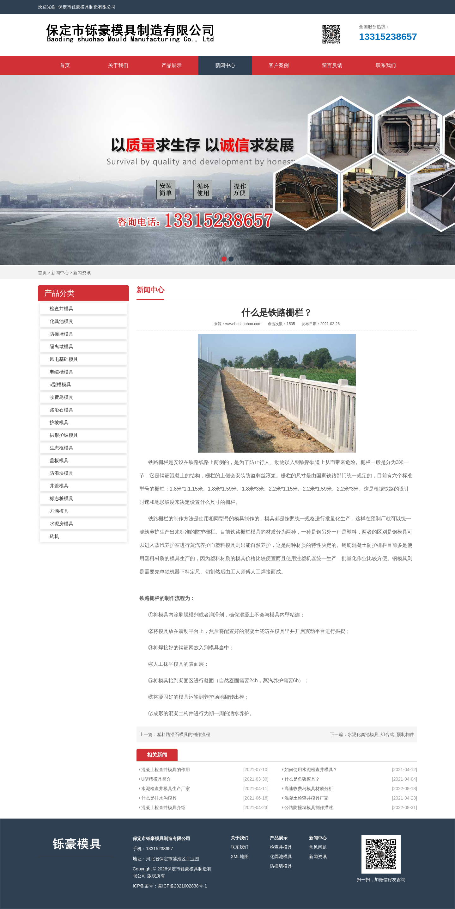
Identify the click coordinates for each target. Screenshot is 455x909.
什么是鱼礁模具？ (302, 779)
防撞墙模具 (61, 334)
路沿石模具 (61, 409)
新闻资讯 (82, 272)
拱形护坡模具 (64, 435)
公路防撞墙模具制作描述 (308, 807)
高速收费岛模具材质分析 (308, 788)
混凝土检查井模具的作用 (165, 769)
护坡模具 (59, 422)
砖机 (54, 536)
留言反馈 (332, 65)
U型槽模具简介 (156, 779)
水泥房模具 (61, 523)
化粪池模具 (61, 321)
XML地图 (240, 856)
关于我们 (118, 65)
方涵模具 (59, 511)
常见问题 (318, 847)
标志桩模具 (61, 498)
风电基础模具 (64, 359)
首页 (65, 65)
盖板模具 (59, 460)
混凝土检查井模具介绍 (163, 807)
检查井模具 (61, 308)
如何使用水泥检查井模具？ (310, 769)
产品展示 (171, 65)
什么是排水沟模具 (159, 798)
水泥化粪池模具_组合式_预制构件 (381, 734)
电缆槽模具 (61, 371)
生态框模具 (61, 447)
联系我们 (386, 65)
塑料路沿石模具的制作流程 (183, 734)
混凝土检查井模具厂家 (306, 798)
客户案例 (279, 65)
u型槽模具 (60, 384)
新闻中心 (225, 65)
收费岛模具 (61, 397)
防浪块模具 (61, 473)
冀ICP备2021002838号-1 (182, 885)
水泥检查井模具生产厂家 (165, 788)
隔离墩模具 (61, 346)
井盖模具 (59, 485)
